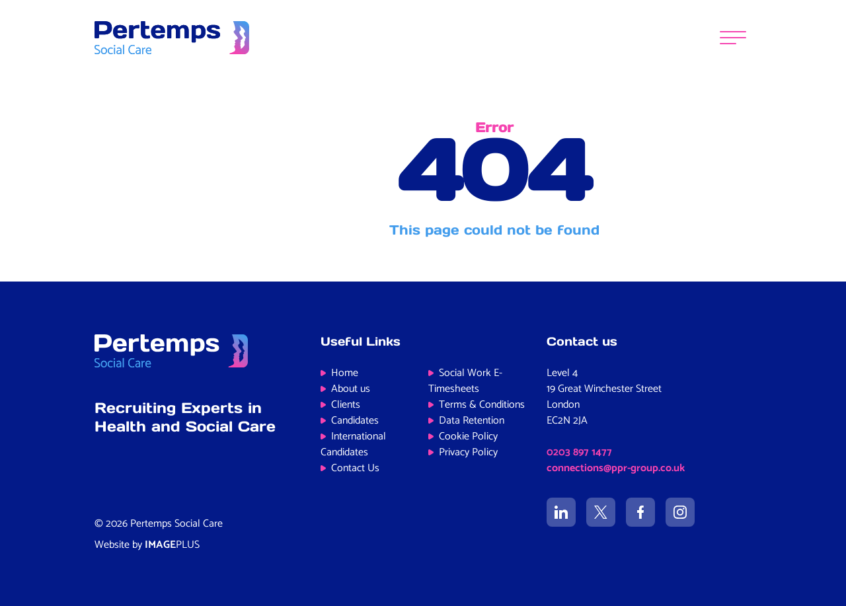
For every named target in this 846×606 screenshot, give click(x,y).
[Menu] (732, 38)
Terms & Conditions (482, 405)
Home (344, 373)
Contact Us (355, 468)
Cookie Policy (468, 436)
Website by (147, 545)
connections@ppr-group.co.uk (616, 468)
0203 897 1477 (579, 452)
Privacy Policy (468, 452)
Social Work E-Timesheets (465, 381)
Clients (345, 405)
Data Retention (471, 421)
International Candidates (353, 444)
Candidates (355, 421)
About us (350, 389)
